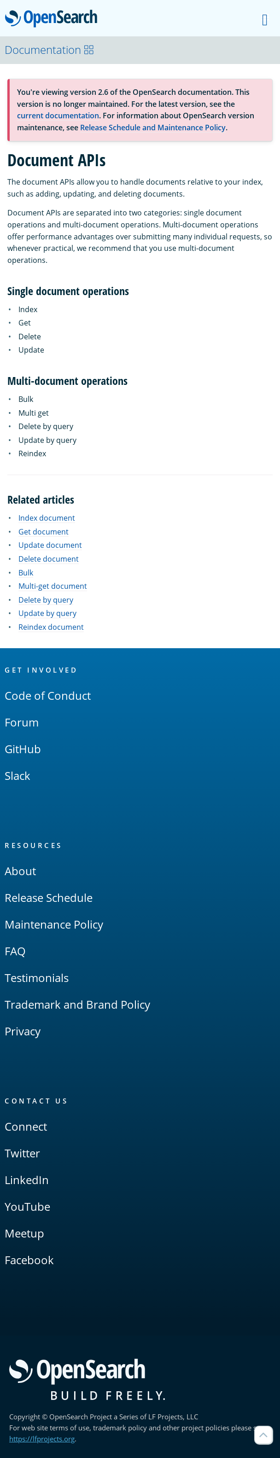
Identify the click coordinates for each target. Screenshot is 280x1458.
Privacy (23, 1031)
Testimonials (37, 977)
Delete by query (45, 600)
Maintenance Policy (54, 924)
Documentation (49, 49)
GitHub (23, 748)
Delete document (48, 559)
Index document (46, 518)
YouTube (27, 1206)
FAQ (15, 950)
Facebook (29, 1259)
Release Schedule (49, 897)
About (20, 870)
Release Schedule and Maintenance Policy (153, 127)
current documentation (58, 115)
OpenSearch (53, 19)
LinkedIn (27, 1179)
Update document (50, 545)
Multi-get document (52, 586)
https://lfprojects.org (42, 1438)
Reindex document (51, 627)
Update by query (47, 613)
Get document (43, 532)
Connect (26, 1126)
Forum (22, 722)
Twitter (22, 1153)
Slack (17, 775)
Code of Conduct (48, 695)
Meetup (24, 1233)
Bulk (25, 573)
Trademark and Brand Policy (77, 1004)
